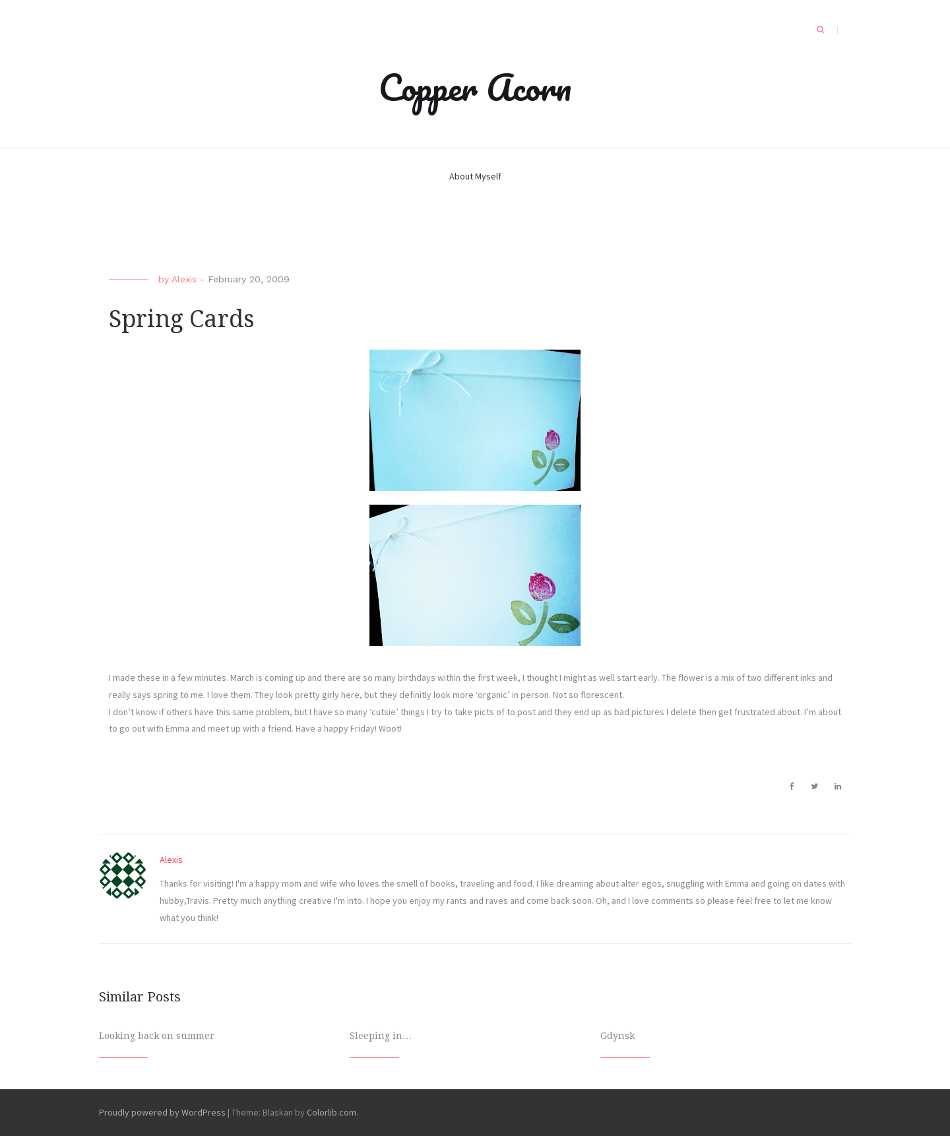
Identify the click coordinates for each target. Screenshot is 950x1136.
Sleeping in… (381, 1035)
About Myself (475, 176)
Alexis (184, 279)
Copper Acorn (475, 87)
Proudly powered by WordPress (162, 1112)
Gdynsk (617, 1035)
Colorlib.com (331, 1112)
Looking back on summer (156, 1035)
